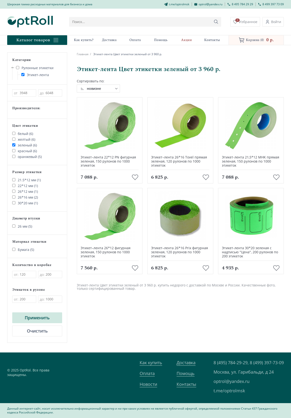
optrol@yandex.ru (231, 381)
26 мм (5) (22, 226)
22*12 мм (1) (25, 186)
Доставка (186, 362)
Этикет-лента (35, 75)
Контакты (186, 384)
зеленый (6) (24, 145)
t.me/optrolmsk (229, 391)
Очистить (37, 331)
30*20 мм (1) (25, 203)
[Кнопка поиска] (216, 21)
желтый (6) (23, 139)
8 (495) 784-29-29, (231, 362)
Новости (148, 384)
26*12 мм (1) (25, 191)
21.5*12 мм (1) (26, 180)
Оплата (147, 373)
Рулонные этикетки (34, 68)
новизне (94, 88)
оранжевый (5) (27, 157)
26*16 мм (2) (25, 197)
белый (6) (22, 134)
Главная (83, 54)
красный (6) (24, 151)
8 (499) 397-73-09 (267, 362)
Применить (37, 318)
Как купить (151, 362)
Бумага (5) (23, 250)
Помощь (186, 373)
